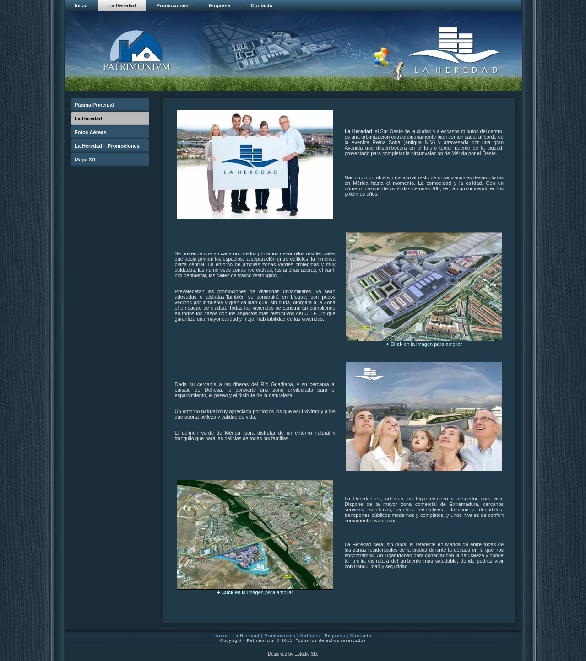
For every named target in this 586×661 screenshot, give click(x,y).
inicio (221, 636)
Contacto (361, 636)
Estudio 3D (305, 653)
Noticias (310, 636)
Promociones (280, 636)
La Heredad (246, 636)
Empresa (335, 636)
